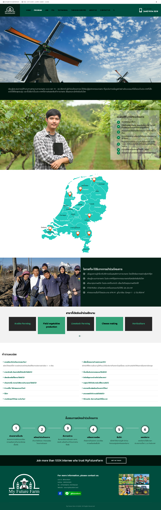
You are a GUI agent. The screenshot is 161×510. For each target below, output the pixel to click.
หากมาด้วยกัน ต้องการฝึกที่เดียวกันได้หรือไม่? (17, 372)
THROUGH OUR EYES (78, 10)
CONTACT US (105, 10)
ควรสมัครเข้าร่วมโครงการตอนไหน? (15, 362)
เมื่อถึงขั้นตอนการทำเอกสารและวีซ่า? (94, 362)
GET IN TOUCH (116, 460)
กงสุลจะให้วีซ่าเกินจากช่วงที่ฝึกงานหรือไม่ (95, 383)
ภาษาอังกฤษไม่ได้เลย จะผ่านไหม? (14, 399)
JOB (46, 10)
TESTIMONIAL (63, 10)
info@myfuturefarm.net (11, 2)
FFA (52, 10)
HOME (28, 10)
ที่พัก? (5, 393)
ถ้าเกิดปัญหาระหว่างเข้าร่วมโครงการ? (94, 377)
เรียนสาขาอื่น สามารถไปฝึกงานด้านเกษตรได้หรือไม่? (20, 383)
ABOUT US (93, 10)
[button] (80, 336)
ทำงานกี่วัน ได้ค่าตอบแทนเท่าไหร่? (14, 388)
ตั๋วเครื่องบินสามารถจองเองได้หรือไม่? (94, 372)
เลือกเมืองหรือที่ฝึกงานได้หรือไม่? (14, 377)
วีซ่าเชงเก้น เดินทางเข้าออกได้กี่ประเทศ (94, 399)
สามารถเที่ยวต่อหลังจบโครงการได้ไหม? (95, 388)
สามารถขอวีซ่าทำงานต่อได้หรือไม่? (93, 393)
